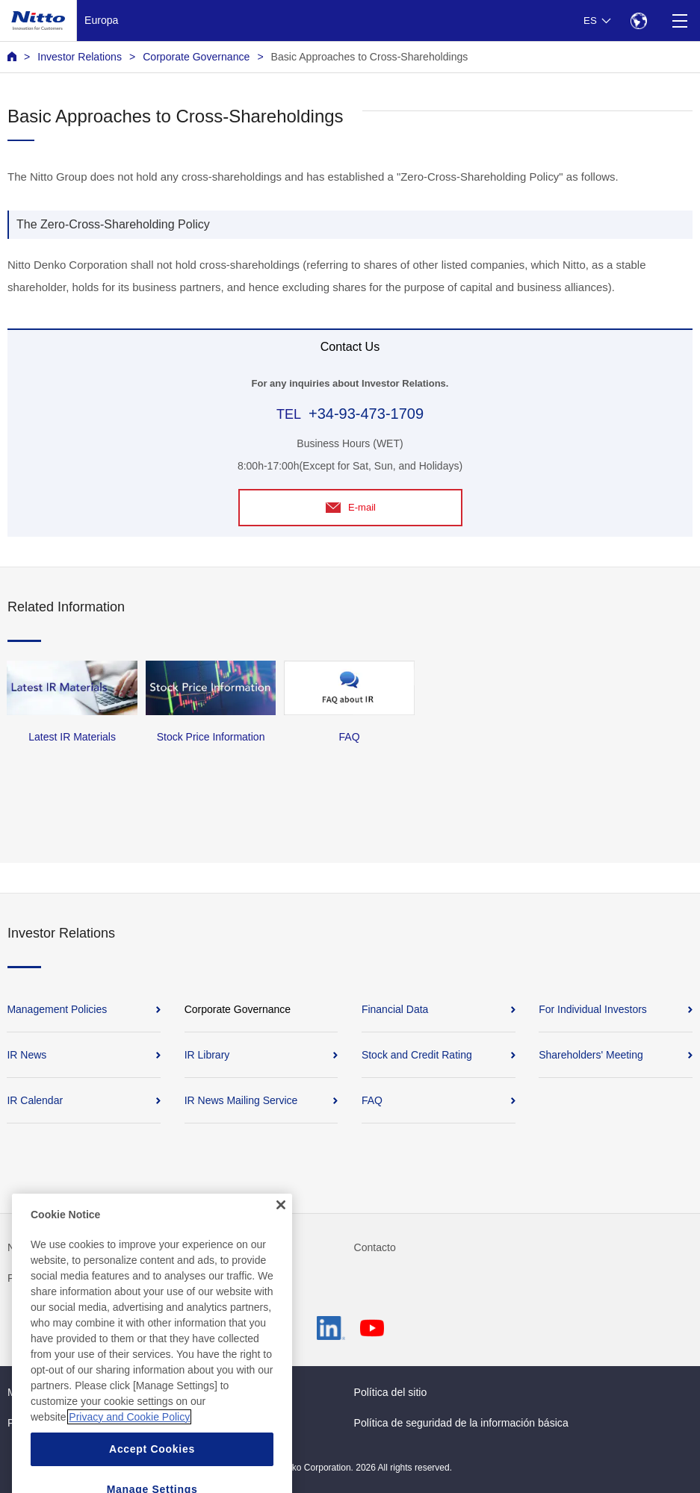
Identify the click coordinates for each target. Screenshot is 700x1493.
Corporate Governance (196, 57)
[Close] (280, 1220)
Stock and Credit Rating (417, 1055)
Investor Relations (79, 57)
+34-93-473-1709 (366, 413)
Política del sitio (390, 1392)
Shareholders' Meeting (591, 1055)
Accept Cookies (152, 1465)
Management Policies (57, 1009)
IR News (26, 1055)
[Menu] (679, 20)
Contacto (375, 1247)
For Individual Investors (593, 1009)
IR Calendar (35, 1100)
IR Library (207, 1055)
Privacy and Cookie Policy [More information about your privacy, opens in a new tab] (129, 1433)
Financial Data (395, 1009)
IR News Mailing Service (241, 1100)
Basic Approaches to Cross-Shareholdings (369, 57)
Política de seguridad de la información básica (461, 1423)
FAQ (372, 1100)
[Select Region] (638, 20)
